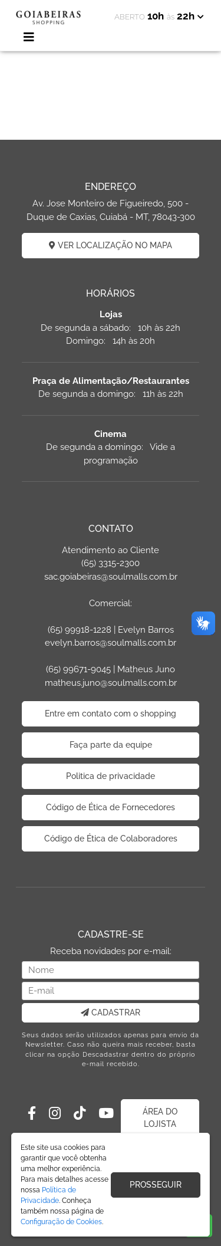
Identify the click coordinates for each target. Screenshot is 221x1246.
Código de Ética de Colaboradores (110, 838)
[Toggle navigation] (29, 37)
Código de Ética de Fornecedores (110, 807)
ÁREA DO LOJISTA (160, 1118)
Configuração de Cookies (61, 1222)
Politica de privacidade (110, 776)
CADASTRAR (110, 1012)
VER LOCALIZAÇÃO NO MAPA (110, 245)
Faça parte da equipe (111, 744)
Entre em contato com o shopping (110, 713)
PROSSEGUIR (156, 1184)
